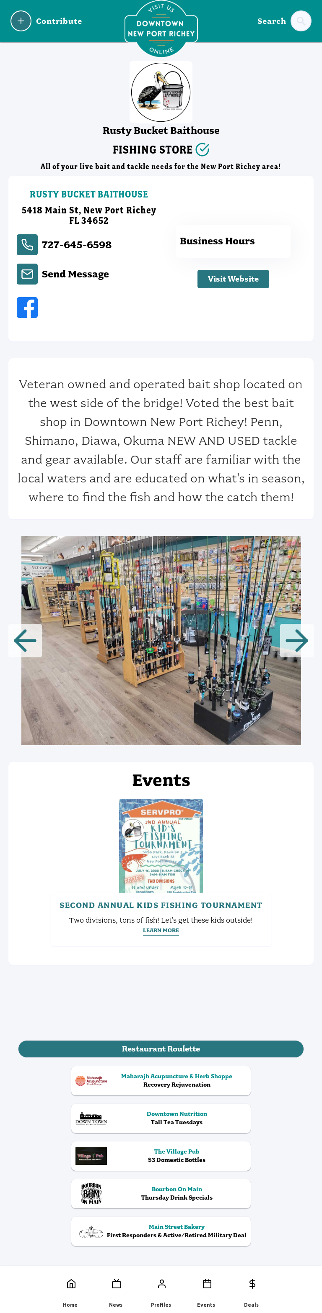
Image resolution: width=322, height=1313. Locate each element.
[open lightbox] (161, 640)
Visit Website (233, 279)
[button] (25, 640)
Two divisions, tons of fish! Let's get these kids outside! (161, 920)
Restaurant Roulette (161, 1049)
